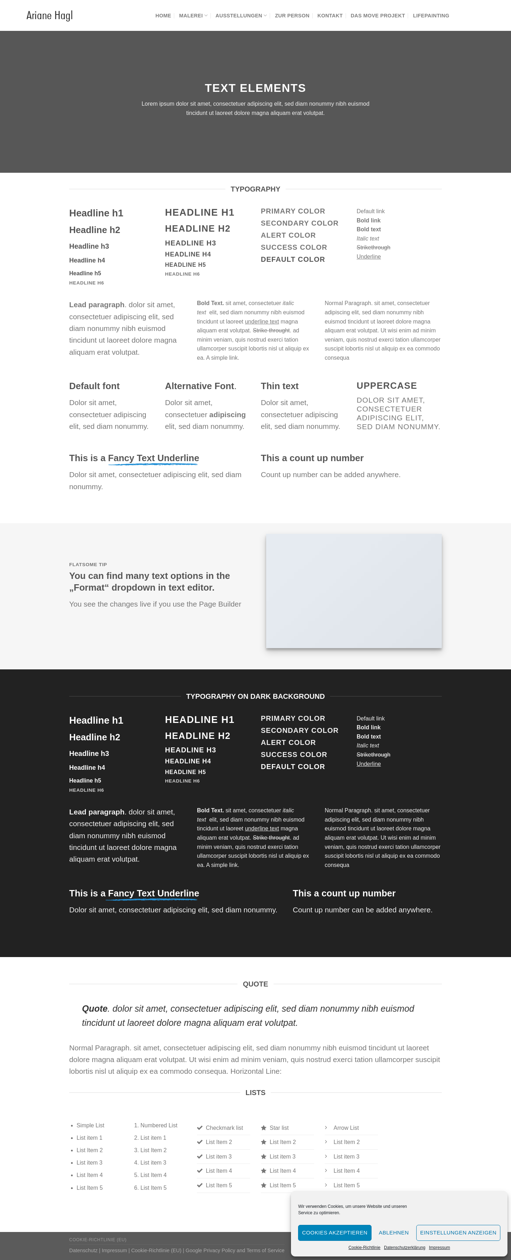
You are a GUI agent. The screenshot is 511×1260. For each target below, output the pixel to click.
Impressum (439, 1247)
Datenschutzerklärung (404, 1247)
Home (163, 15)
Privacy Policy (219, 1250)
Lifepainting (431, 15)
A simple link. (222, 358)
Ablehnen (394, 1232)
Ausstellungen (241, 15)
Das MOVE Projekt (378, 15)
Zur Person (292, 15)
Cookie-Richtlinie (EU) (98, 1239)
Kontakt (329, 15)
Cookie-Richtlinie (364, 1247)
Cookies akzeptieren (334, 1232)
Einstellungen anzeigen (458, 1232)
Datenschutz (83, 1250)
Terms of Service (266, 1250)
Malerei (193, 15)
